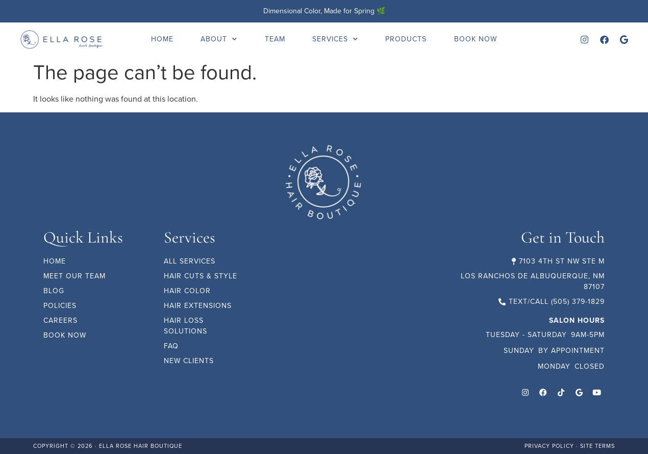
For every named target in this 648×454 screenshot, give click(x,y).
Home (162, 39)
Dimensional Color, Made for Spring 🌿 (324, 11)
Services (335, 39)
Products (406, 39)
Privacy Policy (549, 446)
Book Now (475, 39)
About (219, 39)
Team (275, 39)
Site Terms (597, 446)
